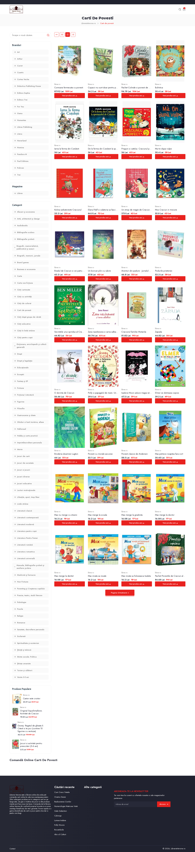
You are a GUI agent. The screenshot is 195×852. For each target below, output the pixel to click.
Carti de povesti (107, 23)
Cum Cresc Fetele (62, 792)
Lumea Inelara (60, 820)
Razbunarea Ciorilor (62, 801)
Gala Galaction (60, 810)
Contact (12, 848)
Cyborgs (58, 815)
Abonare (163, 804)
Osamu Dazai (60, 796)
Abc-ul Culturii (60, 834)
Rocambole (59, 829)
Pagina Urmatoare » (120, 592)
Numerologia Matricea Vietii (66, 806)
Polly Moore (59, 824)
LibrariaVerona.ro (88, 23)
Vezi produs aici (69, 95)
